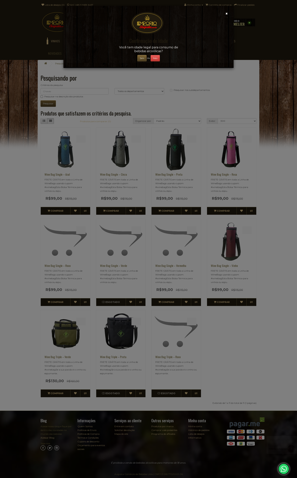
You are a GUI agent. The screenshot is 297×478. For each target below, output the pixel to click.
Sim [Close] (142, 58)
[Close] (226, 14)
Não (155, 58)
